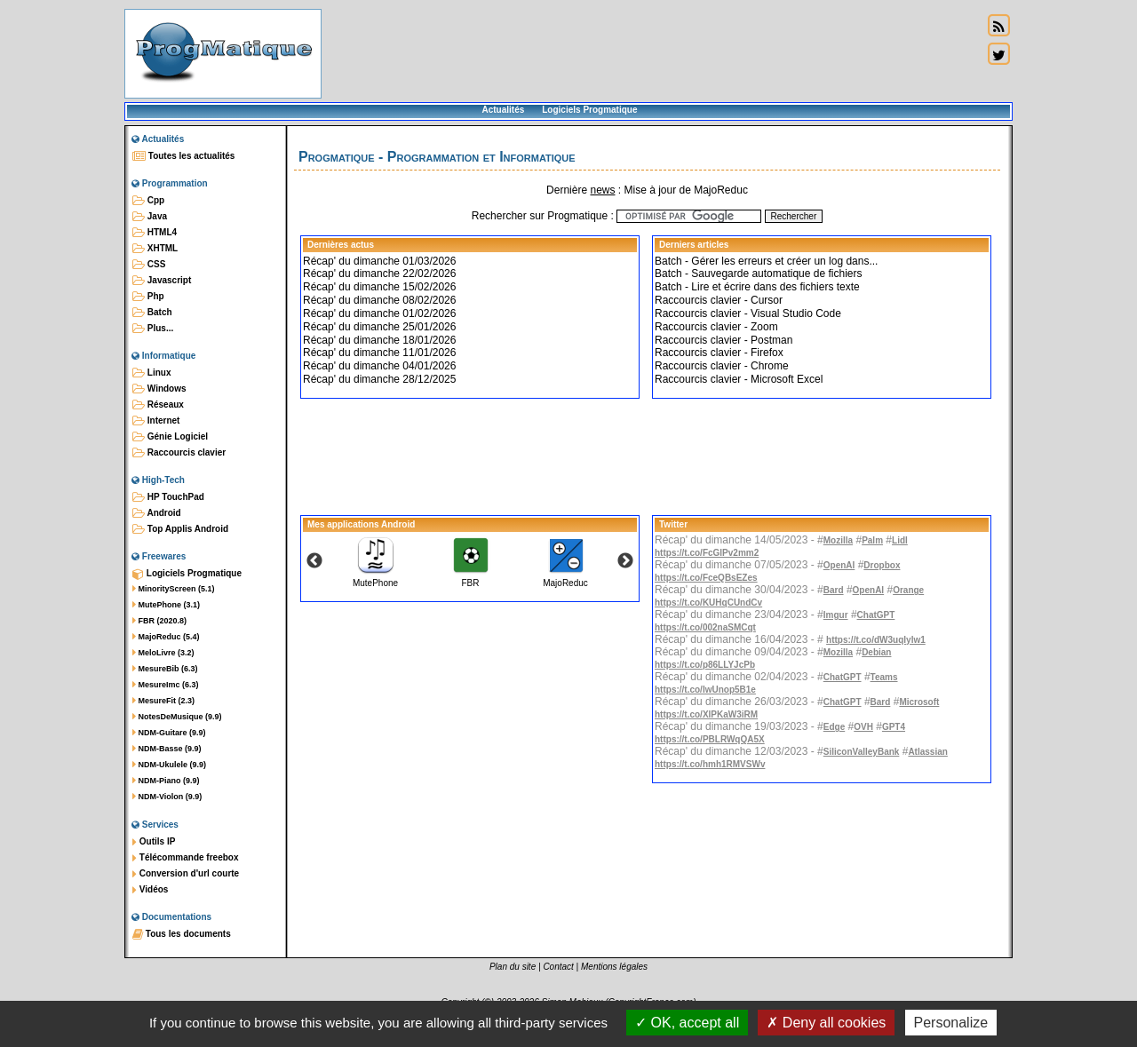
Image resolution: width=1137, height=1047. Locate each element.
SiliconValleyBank (861, 752)
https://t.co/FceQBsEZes (706, 578)
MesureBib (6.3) (165, 668)
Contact (558, 967)
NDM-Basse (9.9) (167, 748)
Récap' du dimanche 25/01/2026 (379, 327)
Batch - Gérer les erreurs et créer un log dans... (766, 261)
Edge (834, 727)
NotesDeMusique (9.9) (177, 716)
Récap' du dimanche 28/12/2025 (379, 379)
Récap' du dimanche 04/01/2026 (379, 366)
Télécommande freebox (185, 858)
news (602, 190)
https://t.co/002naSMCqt (705, 627)
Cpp (148, 200)
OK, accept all (687, 1022)
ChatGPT (876, 615)
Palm (872, 540)
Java (149, 216)
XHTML (155, 248)
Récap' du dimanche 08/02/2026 (379, 300)
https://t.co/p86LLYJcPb (705, 665)
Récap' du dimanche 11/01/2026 (379, 352)
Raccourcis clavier (179, 453)
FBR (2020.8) (159, 620)
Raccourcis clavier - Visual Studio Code (748, 313)
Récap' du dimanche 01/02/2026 (379, 313)
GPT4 (893, 727)
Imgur (835, 615)
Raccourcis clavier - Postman (723, 340)
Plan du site (512, 967)
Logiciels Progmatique (589, 110)
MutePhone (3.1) (166, 604)
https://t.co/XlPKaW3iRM (706, 714)
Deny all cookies (826, 1022)
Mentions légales (614, 967)
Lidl (900, 540)
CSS (148, 264)
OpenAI (839, 565)
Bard (833, 590)
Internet (155, 421)
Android (156, 513)
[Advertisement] (652, 53)
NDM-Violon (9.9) (167, 796)
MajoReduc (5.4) (166, 636)
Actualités (502, 110)
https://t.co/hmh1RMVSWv (710, 764)
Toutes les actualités (183, 156)
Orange (908, 590)
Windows (159, 389)
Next (625, 561)
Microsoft (919, 702)
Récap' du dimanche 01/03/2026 (379, 261)
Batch (152, 312)
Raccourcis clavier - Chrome (722, 366)
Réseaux (158, 405)
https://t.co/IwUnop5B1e (705, 689)
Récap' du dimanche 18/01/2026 (379, 340)
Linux (151, 373)
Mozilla (838, 540)
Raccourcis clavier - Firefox (719, 352)
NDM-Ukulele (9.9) (169, 764)
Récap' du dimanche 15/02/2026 (379, 287)
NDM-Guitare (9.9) (169, 732)
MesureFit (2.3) (163, 700)
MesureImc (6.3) (165, 684)
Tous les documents (181, 934)
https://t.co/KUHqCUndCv (708, 602)
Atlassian (927, 752)
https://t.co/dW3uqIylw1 (876, 640)
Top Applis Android (180, 529)
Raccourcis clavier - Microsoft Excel (739, 379)
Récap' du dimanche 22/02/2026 (379, 273)
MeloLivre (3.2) (163, 652)
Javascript (161, 280)
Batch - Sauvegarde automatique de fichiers (758, 273)
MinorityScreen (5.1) (173, 588)
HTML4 (154, 232)
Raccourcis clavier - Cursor (719, 300)
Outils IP (153, 842)
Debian (876, 652)
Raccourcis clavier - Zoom (716, 327)
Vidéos (150, 889)
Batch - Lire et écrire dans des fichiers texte (757, 287)
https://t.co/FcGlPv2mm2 (707, 553)
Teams (884, 677)
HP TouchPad (168, 497)
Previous (314, 561)
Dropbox (881, 565)
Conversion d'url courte (185, 874)
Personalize (951, 1022)
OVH (863, 727)
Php (148, 296)
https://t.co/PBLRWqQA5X (710, 739)
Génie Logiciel (170, 437)
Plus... (152, 328)
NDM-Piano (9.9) (166, 780)
